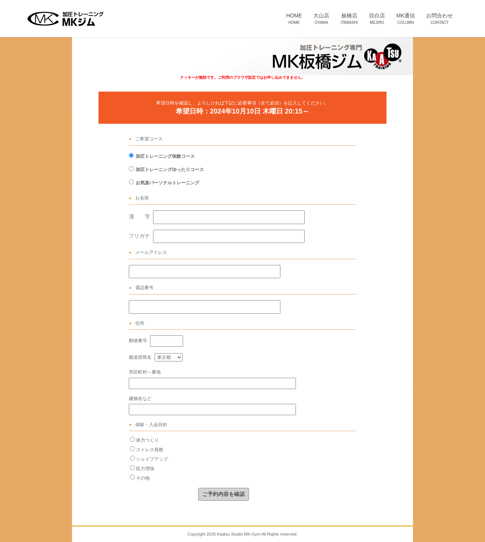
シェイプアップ (152, 459)
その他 (143, 478)
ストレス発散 (149, 449)
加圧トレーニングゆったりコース (170, 169)
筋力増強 (145, 468)
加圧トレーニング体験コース (165, 156)
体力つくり (147, 440)
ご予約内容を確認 (223, 494)
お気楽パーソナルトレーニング (167, 182)
